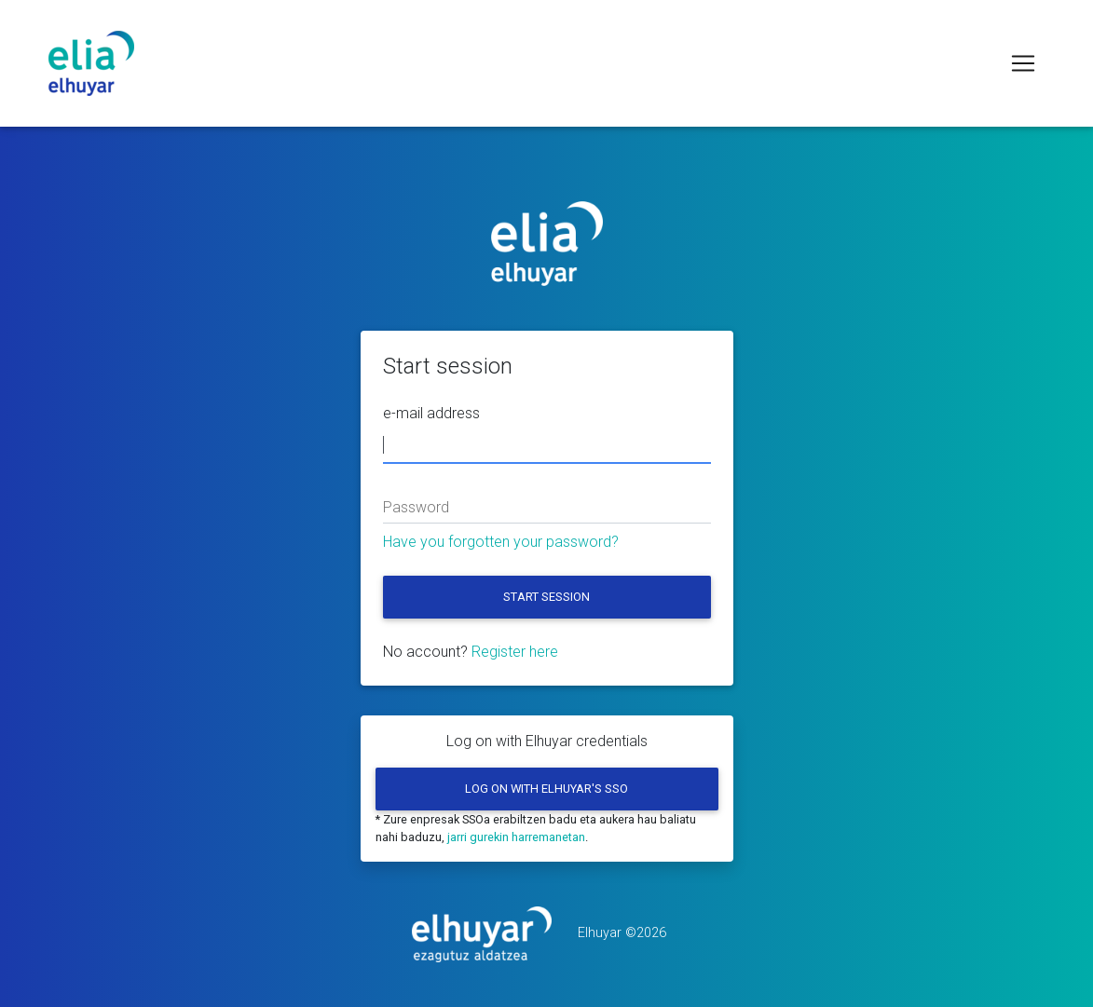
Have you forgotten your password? (501, 542)
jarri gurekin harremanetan (516, 837)
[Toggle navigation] (1023, 63)
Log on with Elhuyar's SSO (546, 789)
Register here (514, 651)
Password (416, 507)
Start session (546, 597)
